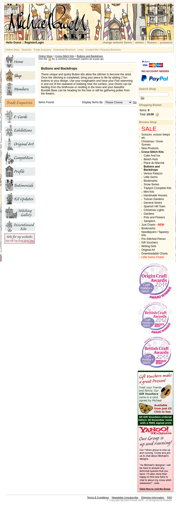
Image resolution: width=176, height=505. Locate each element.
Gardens (149, 213)
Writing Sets (148, 246)
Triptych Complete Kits (157, 188)
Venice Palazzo (153, 173)
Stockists (27, 49)
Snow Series (151, 184)
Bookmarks (150, 180)
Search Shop (147, 89)
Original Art (148, 249)
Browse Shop (148, 122)
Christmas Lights (154, 210)
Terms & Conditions (98, 497)
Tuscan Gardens (154, 199)
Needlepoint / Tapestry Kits (155, 233)
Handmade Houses (155, 195)
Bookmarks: (148, 228)
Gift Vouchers (149, 242)
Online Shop (12, 49)
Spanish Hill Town (154, 206)
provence (166, 42)
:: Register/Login (25, 42)
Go (135, 102)
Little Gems (151, 177)
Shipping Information (152, 497)
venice (139, 42)
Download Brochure (64, 49)
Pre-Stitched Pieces (153, 238)
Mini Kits (149, 191)
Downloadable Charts (154, 253)
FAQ (169, 497)
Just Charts (152, 224)
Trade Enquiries (42, 49)
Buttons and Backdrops (90, 56)
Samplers (149, 221)
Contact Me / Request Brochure (103, 49)
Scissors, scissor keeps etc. (155, 136)
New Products (150, 148)
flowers (152, 42)
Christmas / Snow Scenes (152, 143)
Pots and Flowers (154, 217)
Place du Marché (154, 163)
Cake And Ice (152, 155)
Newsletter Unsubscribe (125, 497)
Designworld (155, 500)
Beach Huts (151, 159)
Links (80, 49)
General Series (153, 202)
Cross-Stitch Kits (64, 56)
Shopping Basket (150, 105)
